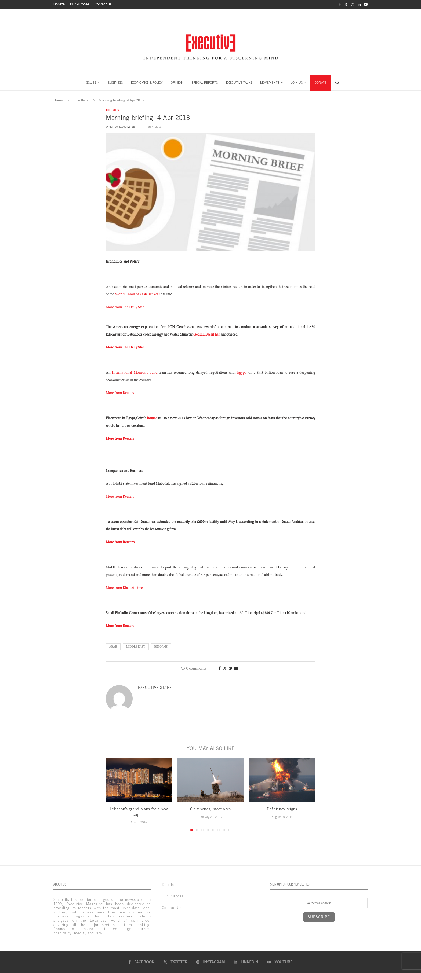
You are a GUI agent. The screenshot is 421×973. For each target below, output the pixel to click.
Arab (113, 646)
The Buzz (81, 100)
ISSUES (90, 83)
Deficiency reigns (282, 809)
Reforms (161, 646)
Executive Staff (128, 126)
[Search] (337, 82)
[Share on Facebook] (220, 668)
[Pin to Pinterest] (230, 668)
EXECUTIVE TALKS (239, 83)
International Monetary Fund (134, 373)
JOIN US (297, 83)
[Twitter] (346, 4)
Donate (59, 4)
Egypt (241, 373)
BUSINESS (115, 83)
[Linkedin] (359, 4)
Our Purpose (79, 4)
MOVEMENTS (270, 83)
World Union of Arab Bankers (137, 294)
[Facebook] (340, 4)
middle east (135, 646)
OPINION (177, 83)
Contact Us (103, 4)
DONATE (320, 83)
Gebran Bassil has (206, 335)
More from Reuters (120, 393)
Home (58, 100)
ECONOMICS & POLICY (147, 83)
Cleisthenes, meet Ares (210, 809)
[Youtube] (366, 4)
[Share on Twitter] (225, 668)
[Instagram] (352, 4)
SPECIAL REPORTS (204, 83)
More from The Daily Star (125, 307)
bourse (152, 418)
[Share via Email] (236, 668)
